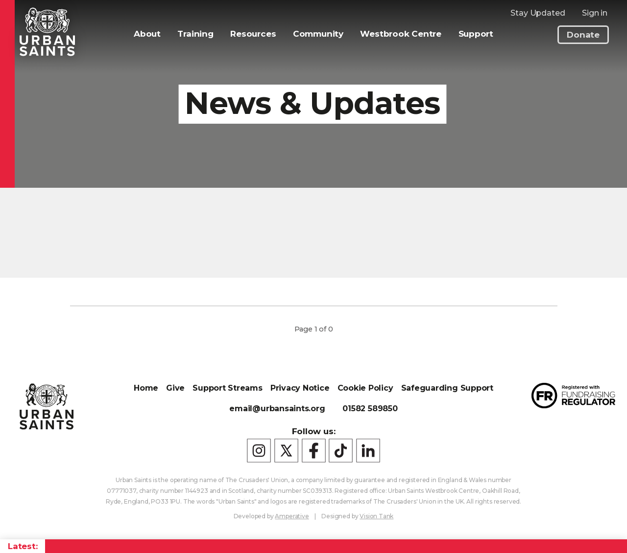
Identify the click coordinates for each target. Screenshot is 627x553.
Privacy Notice (300, 388)
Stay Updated (537, 13)
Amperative (292, 516)
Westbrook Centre (400, 34)
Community (318, 34)
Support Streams (228, 388)
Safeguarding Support (447, 388)
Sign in (594, 13)
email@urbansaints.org (277, 408)
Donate (583, 35)
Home (146, 388)
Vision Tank (376, 516)
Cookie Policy (365, 388)
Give (175, 388)
